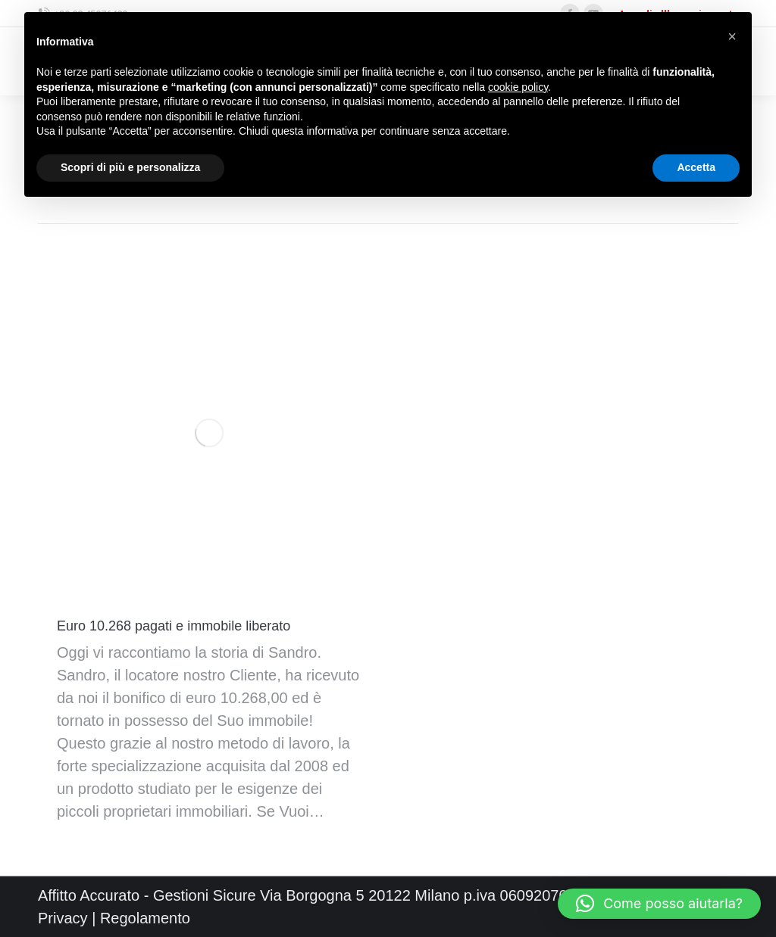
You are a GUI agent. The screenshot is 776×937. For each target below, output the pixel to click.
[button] (659, 904)
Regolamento (145, 918)
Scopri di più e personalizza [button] (130, 167)
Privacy (63, 918)
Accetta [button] (696, 167)
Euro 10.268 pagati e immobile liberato (173, 625)
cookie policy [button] (518, 87)
